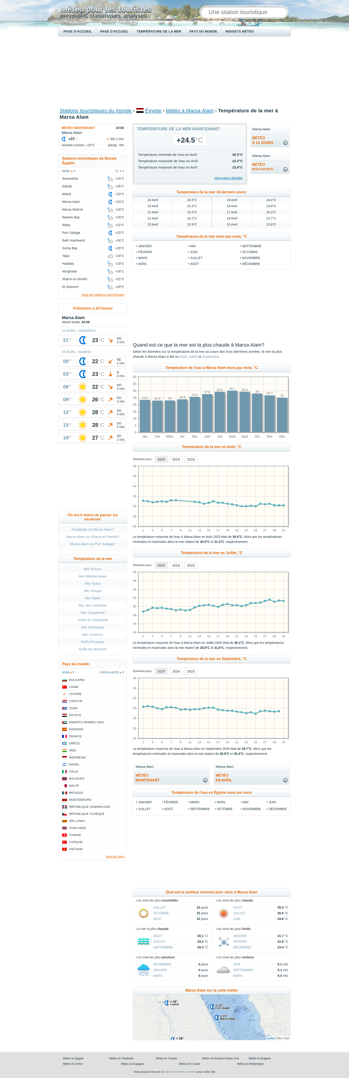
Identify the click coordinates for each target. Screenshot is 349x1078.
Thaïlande (77, 828)
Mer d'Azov (93, 569)
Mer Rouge (92, 591)
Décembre (251, 264)
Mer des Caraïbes (93, 605)
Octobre (250, 252)
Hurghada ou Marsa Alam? (93, 529)
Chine (73, 687)
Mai (193, 246)
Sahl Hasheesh (73, 240)
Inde (72, 750)
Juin (193, 252)
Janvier (145, 246)
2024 (176, 459)
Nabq (66, 225)
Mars (142, 258)
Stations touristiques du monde (96, 110)
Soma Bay (70, 248)
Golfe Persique (93, 642)
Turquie (76, 842)
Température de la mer (159, 31)
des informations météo (180, 1071)
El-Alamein (70, 287)
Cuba (73, 708)
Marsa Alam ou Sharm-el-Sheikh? (92, 537)
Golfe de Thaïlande (93, 620)
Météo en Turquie (166, 1058)
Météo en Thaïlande (121, 1058)
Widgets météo (239, 31)
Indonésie (77, 757)
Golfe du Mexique (93, 649)
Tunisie (75, 835)
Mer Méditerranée (93, 576)
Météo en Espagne (132, 1063)
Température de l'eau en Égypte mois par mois (212, 792)
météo (262, 167)
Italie (73, 771)
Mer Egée (93, 598)
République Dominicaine (89, 806)
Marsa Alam (71, 202)
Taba (65, 256)
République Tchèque (87, 814)
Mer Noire (93, 583)
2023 (191, 459)
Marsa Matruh (72, 209)
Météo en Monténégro (250, 1063)
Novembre (251, 258)
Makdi (66, 194)
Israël (73, 764)
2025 (161, 459)
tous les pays (115, 856)
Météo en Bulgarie (260, 1058)
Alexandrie (70, 178)
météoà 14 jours (262, 140)
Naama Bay (71, 217)
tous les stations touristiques (103, 295)
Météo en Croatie (189, 1063)
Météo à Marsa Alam (190, 110)
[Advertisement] (174, 72)
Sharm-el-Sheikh (74, 279)
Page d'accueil (77, 31)
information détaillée (228, 178)
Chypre (75, 694)
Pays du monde (203, 31)
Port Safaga (71, 232)
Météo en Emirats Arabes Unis (220, 1058)
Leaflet (270, 1038)
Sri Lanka (77, 821)
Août (194, 264)
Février (145, 252)
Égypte (153, 110)
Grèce (74, 743)
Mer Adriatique (92, 627)
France (75, 736)
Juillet (196, 258)
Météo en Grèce (73, 1063)
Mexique (76, 792)
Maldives (76, 778)
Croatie (76, 701)
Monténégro (80, 799)
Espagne (76, 729)
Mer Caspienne (93, 613)
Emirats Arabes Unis (86, 722)
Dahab (67, 186)
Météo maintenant (78, 128)
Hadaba (68, 263)
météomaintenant (147, 777)
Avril (142, 264)
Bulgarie (77, 680)
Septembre (252, 246)
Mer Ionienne (92, 634)
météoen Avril (223, 777)
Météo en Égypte (73, 1058)
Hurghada (69, 271)
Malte (74, 785)
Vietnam (76, 849)
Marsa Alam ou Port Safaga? (93, 544)
